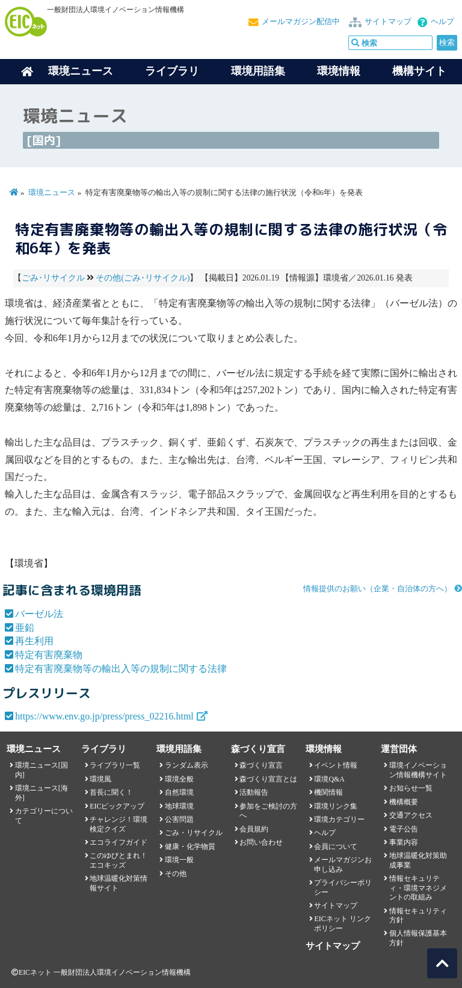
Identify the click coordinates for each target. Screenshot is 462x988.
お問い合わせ (261, 842)
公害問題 (179, 819)
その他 (175, 873)
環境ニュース (51, 192)
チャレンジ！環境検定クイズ (118, 824)
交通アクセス (411, 815)
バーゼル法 (39, 614)
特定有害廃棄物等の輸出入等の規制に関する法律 (121, 668)
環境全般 (179, 779)
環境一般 (179, 860)
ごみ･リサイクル (53, 277)
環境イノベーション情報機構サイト (418, 769)
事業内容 (403, 842)
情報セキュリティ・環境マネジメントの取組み (418, 887)
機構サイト (419, 71)
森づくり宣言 (261, 765)
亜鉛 (24, 628)
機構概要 (403, 802)
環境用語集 (258, 71)
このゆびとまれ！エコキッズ (118, 860)
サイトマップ (388, 21)
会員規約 (253, 829)
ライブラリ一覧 (115, 765)
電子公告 (403, 829)
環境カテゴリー (339, 819)
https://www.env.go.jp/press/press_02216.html (104, 716)
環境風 (100, 779)
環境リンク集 (335, 806)
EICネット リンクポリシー (342, 923)
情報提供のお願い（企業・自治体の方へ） (377, 589)
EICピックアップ (117, 806)
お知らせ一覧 (411, 788)
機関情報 (328, 792)
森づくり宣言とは (268, 779)
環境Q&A (329, 779)
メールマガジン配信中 (301, 21)
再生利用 (34, 641)
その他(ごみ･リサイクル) (142, 277)
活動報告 (253, 792)
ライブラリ (172, 71)
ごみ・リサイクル (194, 832)
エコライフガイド (118, 842)
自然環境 (179, 792)
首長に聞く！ (111, 792)
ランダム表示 (186, 765)
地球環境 (179, 806)
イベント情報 (335, 765)
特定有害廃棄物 (48, 655)
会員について (335, 846)
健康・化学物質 (190, 846)
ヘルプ (442, 21)
